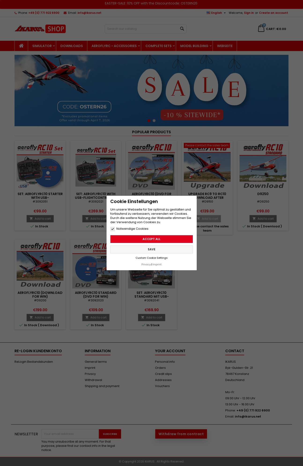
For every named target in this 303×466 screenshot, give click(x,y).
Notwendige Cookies (129, 227)
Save (151, 247)
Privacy (146, 262)
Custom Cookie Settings (152, 256)
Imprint (157, 262)
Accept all (151, 237)
